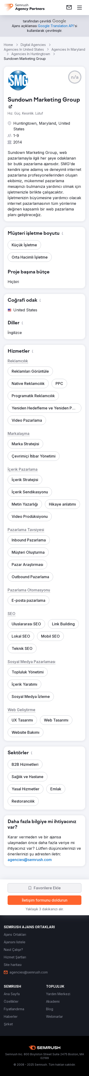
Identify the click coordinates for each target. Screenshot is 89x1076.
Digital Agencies (33, 45)
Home (8, 45)
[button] (74, 77)
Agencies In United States (24, 49)
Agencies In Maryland (68, 49)
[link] (69, 7)
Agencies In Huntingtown (30, 54)
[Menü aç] (79, 7)
